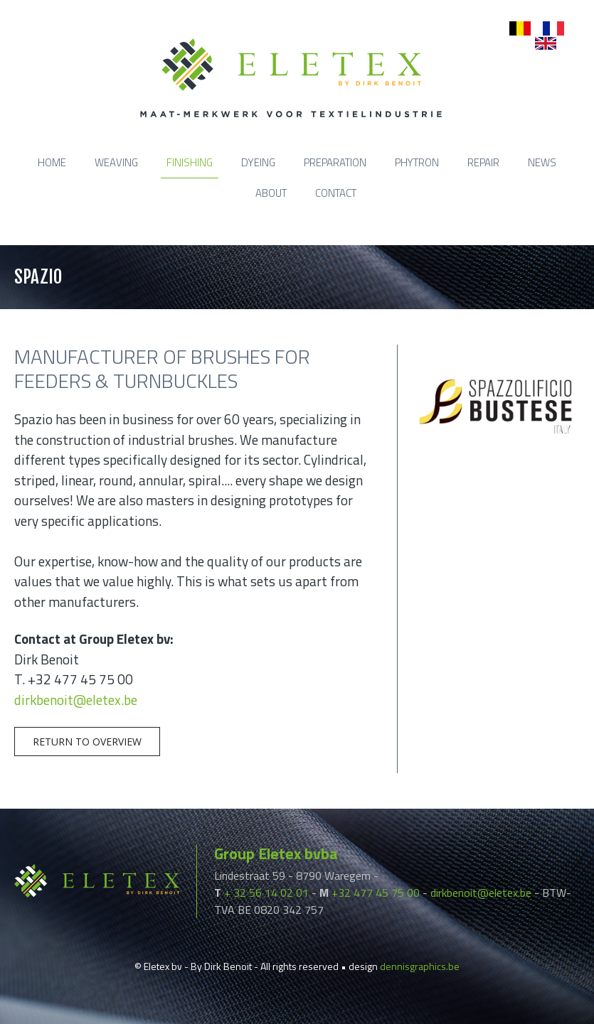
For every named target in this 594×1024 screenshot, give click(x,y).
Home (52, 162)
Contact (335, 193)
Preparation (335, 162)
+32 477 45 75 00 (376, 892)
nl (513, 28)
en (540, 43)
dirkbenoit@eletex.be (75, 699)
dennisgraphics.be (420, 966)
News (542, 162)
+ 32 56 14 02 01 (266, 892)
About (271, 193)
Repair (483, 162)
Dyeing (258, 162)
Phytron (417, 162)
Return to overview (87, 741)
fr (546, 28)
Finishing (189, 162)
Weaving (116, 162)
